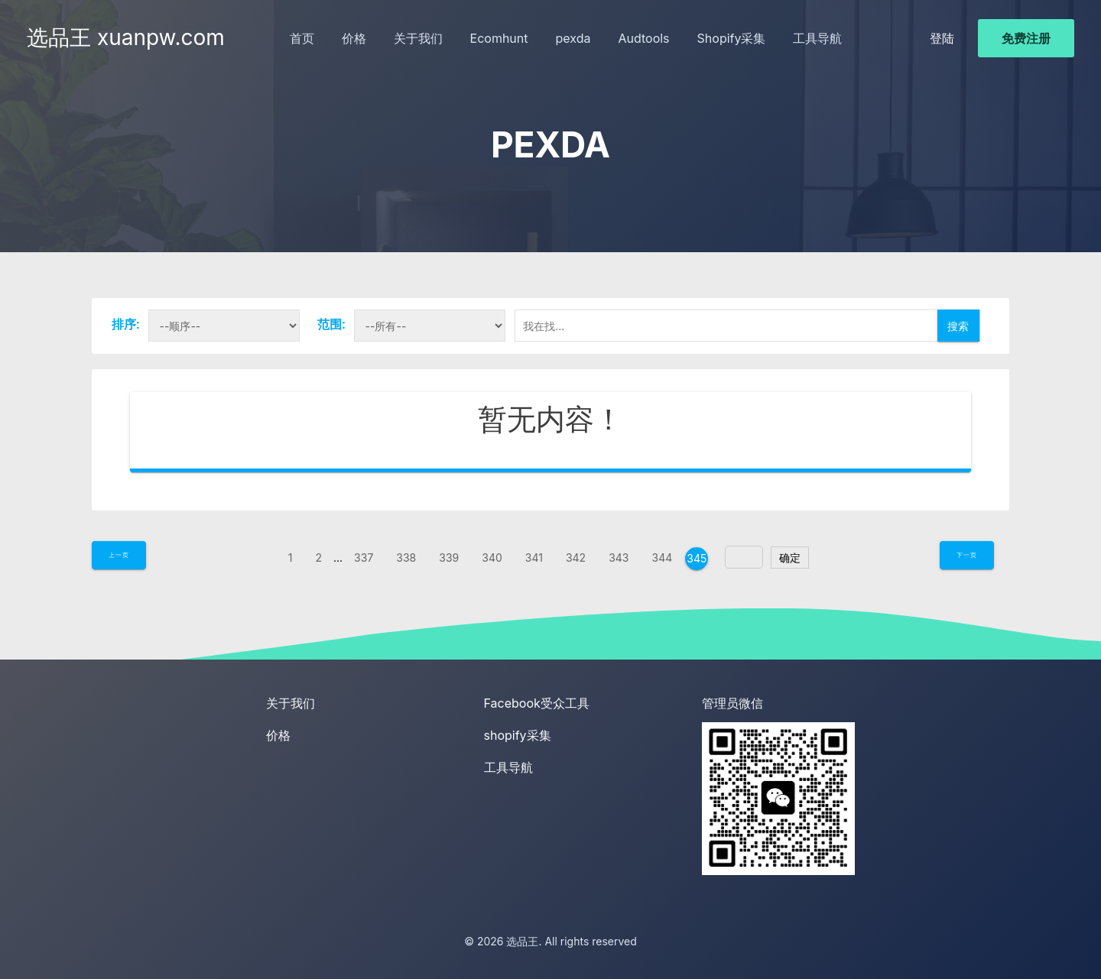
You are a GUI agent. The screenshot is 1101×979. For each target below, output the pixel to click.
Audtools (643, 38)
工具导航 (817, 38)
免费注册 (1026, 38)
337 (363, 557)
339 (449, 557)
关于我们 (418, 38)
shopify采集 (517, 735)
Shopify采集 (731, 38)
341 (534, 557)
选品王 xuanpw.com (126, 37)
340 (492, 557)
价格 (354, 38)
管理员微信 (732, 703)
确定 (790, 557)
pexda (573, 38)
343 (618, 557)
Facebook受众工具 (536, 703)
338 (406, 557)
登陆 (942, 38)
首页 (302, 38)
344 (662, 557)
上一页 (119, 555)
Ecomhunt (499, 38)
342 (576, 557)
